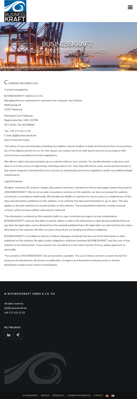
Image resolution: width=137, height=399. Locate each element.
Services (45, 395)
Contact (98, 395)
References (58, 395)
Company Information (79, 395)
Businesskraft (30, 395)
